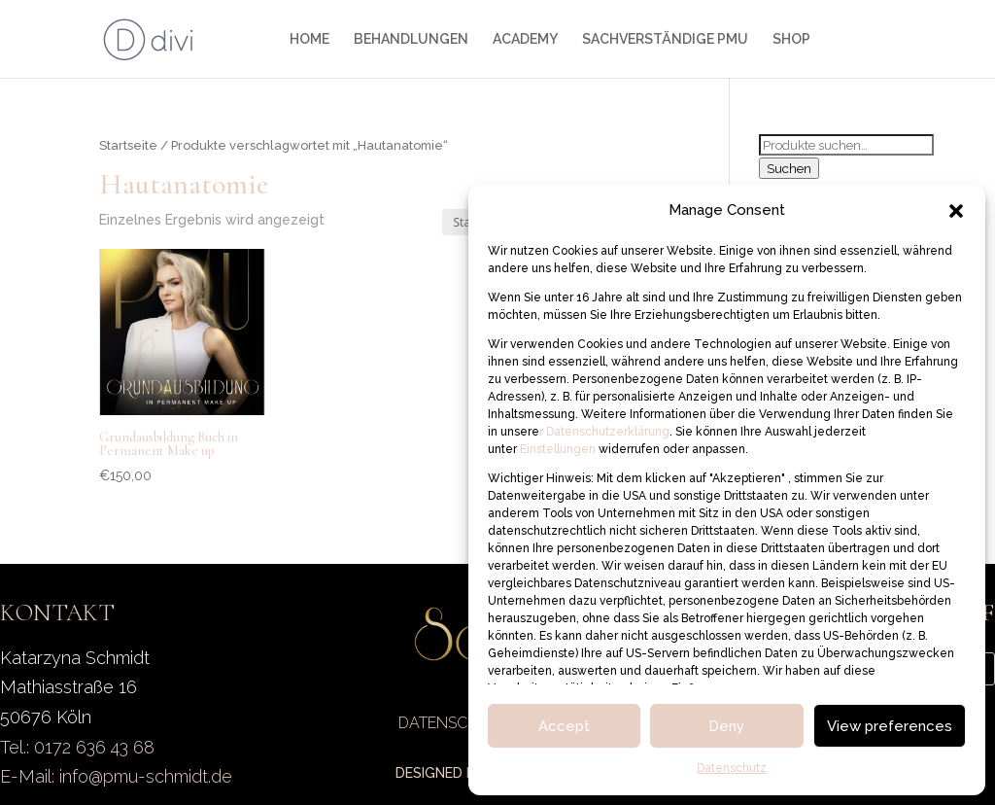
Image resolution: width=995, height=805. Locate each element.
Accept (564, 726)
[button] (956, 211)
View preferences (889, 726)
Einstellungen (559, 449)
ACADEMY (525, 39)
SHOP (791, 39)
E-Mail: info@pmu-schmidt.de (116, 776)
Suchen (789, 168)
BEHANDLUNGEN (411, 39)
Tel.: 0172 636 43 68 (77, 747)
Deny (726, 726)
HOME (309, 39)
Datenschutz (732, 768)
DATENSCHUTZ (453, 723)
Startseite (128, 145)
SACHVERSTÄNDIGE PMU (665, 39)
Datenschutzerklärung (606, 431)
